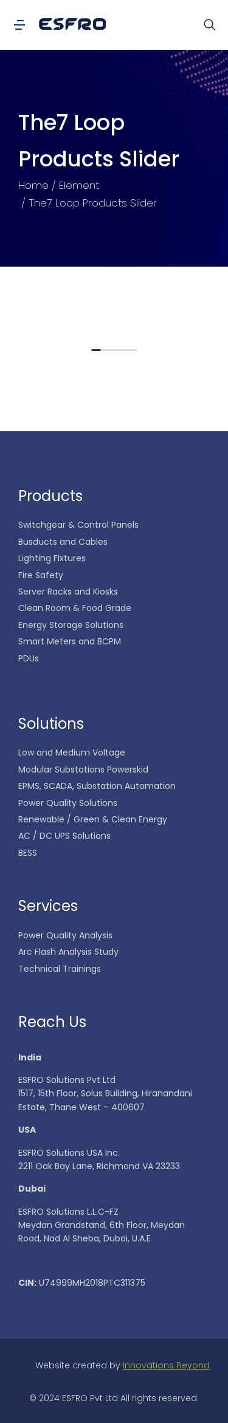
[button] (95, 353)
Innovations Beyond (166, 1365)
